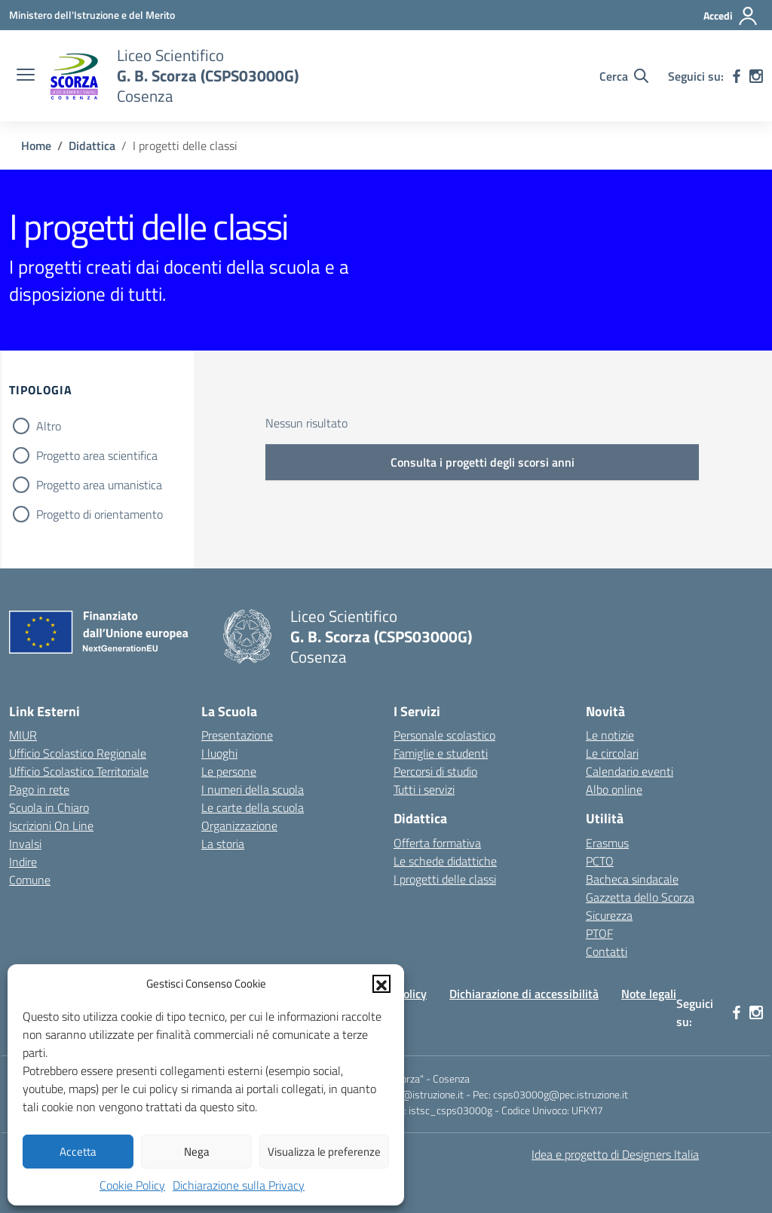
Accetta (78, 1151)
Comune (30, 880)
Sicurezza (609, 915)
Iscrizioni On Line (51, 825)
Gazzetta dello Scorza (640, 897)
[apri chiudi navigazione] (26, 76)
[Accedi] (731, 16)
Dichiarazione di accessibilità (524, 994)
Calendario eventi (629, 771)
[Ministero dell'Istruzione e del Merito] (92, 15)
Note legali (648, 994)
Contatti (606, 951)
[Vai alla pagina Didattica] (92, 145)
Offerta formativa (437, 843)
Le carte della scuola (252, 807)
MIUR (23, 735)
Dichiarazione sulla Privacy (239, 1185)
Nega (197, 1151)
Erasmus (607, 843)
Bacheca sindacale (632, 879)
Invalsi (25, 844)
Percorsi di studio (435, 771)
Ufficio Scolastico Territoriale (79, 771)
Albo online (614, 789)
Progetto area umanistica (99, 485)
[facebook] (736, 76)
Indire (23, 862)
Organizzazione (239, 825)
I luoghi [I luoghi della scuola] (219, 753)
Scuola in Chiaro (49, 807)
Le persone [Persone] (228, 771)
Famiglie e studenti (441, 753)
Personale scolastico (444, 735)
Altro (48, 426)
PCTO (600, 861)
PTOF (599, 933)
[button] (381, 983)
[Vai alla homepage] (74, 76)
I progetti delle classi (445, 879)
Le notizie (610, 735)
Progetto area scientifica (97, 455)
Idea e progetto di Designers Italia (615, 1154)
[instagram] (756, 76)
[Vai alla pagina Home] (36, 145)
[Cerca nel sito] (624, 76)
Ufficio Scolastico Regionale (77, 753)
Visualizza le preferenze (324, 1151)
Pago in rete (39, 789)
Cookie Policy (132, 1185)
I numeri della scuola (252, 789)
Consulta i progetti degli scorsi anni (482, 462)
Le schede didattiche (445, 861)
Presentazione (237, 735)
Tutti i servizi (424, 789)
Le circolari (612, 753)
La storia (222, 844)
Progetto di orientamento (99, 514)
